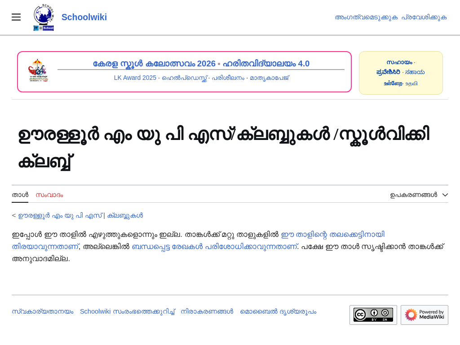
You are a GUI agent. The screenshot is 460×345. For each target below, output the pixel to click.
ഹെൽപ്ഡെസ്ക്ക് (184, 77)
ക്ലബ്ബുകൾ (125, 215)
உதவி (412, 83)
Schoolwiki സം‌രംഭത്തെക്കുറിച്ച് (127, 311)
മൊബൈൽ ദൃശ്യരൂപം (278, 311)
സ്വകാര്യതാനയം (42, 311)
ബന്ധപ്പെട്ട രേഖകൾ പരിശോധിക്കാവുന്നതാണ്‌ (214, 246)
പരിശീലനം (228, 77)
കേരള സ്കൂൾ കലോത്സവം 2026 (154, 63)
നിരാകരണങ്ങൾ (207, 311)
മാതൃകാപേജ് (269, 77)
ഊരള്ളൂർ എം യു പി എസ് (60, 215)
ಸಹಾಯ (415, 72)
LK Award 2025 (135, 77)
